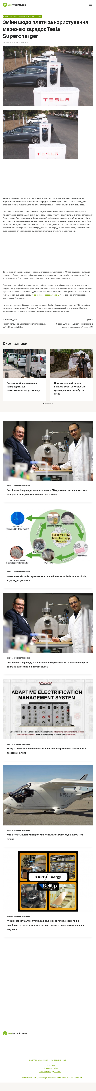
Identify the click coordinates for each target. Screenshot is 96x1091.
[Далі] (89, 375)
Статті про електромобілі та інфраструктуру (22, 16)
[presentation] (24, 363)
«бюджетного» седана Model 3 (45, 294)
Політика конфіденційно (50, 1080)
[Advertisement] (48, 179)
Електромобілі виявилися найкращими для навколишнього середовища (23, 387)
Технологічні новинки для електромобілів (48, 1055)
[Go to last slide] (6, 375)
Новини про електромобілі (18, 486)
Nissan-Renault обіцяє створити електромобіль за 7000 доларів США (24, 323)
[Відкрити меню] (90, 4)
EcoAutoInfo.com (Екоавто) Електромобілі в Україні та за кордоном (52, 1086)
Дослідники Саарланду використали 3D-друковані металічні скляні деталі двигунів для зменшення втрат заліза (44, 671)
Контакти (51, 1073)
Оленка (8, 42)
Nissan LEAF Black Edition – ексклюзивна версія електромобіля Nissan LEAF (71, 323)
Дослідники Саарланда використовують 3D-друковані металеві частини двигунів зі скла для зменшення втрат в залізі (46, 494)
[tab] (43, 403)
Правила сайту (51, 1076)
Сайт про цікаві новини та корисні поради (48, 1068)
